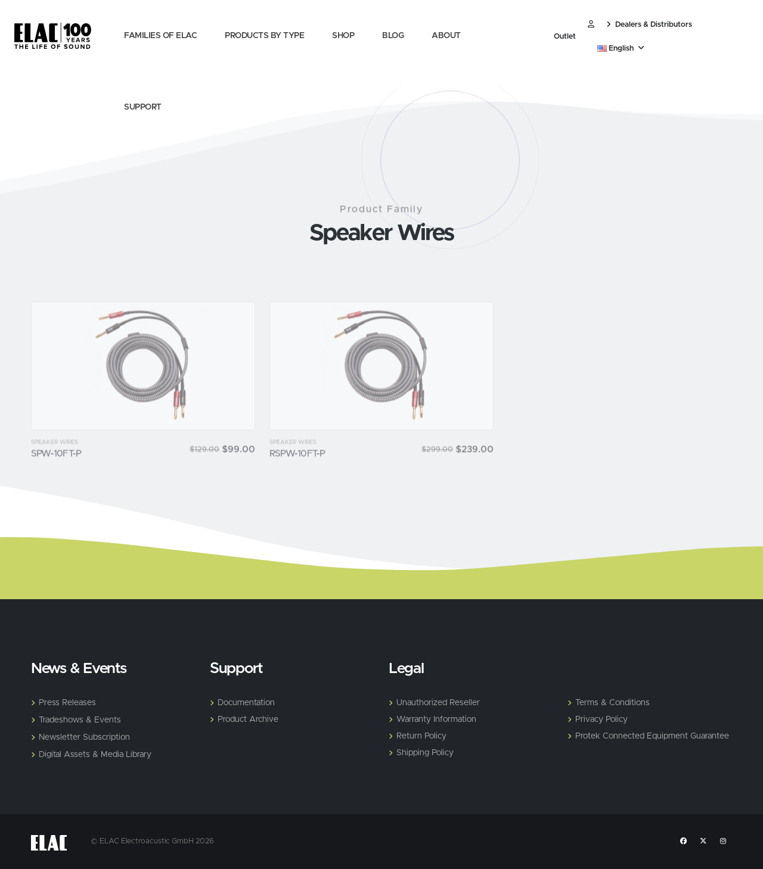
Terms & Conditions (612, 703)
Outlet (565, 37)
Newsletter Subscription (84, 737)
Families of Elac (160, 36)
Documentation (246, 703)
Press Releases (67, 703)
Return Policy (421, 736)
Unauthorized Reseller (438, 703)
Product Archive (248, 719)
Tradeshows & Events (80, 720)
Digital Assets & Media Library (95, 754)
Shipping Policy (425, 753)
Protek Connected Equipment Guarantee (652, 736)
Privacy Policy (601, 719)
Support (143, 107)
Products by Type (264, 36)
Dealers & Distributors (649, 25)
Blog (393, 36)
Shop (343, 36)
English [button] (620, 48)
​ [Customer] (591, 25)
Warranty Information (436, 719)
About (446, 36)
